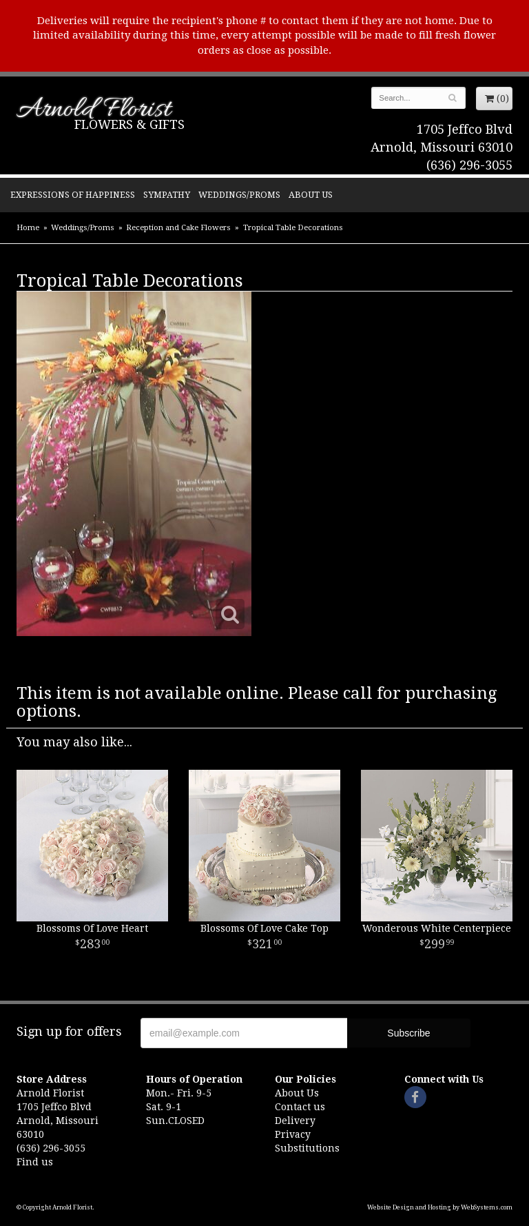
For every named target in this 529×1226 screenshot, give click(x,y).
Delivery (295, 1120)
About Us (311, 195)
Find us (35, 1161)
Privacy (293, 1134)
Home (28, 227)
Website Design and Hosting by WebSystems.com (439, 1207)
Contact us (300, 1106)
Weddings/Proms (239, 195)
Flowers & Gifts (129, 124)
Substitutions (307, 1148)
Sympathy (166, 195)
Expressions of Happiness (72, 195)
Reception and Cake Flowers (178, 227)
